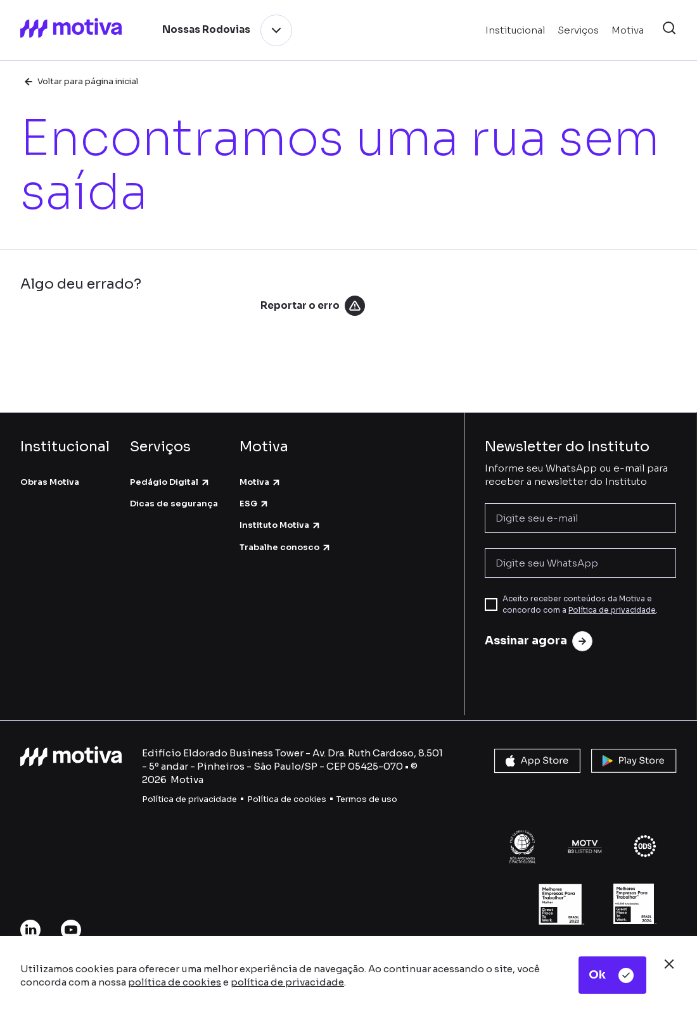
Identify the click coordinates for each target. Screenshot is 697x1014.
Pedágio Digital (170, 482)
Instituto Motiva (280, 525)
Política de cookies (286, 799)
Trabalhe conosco (285, 547)
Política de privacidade (612, 610)
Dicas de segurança (174, 503)
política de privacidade (287, 982)
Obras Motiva (49, 482)
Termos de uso (366, 799)
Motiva (260, 482)
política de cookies (174, 982)
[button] (669, 30)
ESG (254, 503)
